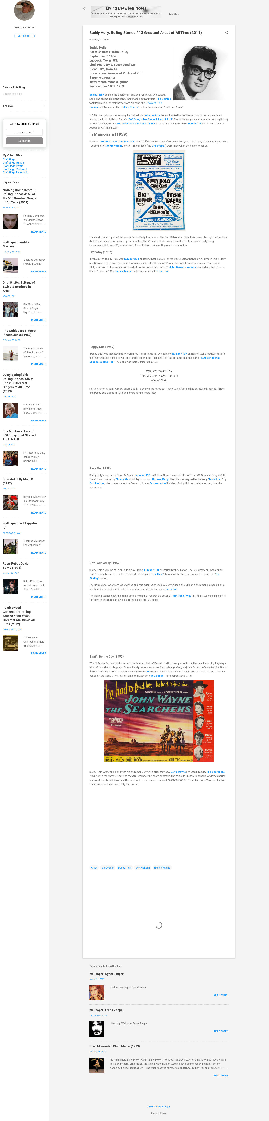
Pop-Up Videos (183, 28)
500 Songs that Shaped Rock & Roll (150, 134)
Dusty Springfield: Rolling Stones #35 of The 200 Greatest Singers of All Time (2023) (18, 383)
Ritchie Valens (162, 882)
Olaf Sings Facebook (15, 172)
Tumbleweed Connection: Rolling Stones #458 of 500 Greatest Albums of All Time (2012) (19, 616)
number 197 (179, 368)
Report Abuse (159, 1113)
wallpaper (159, 28)
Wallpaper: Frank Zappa (106, 1025)
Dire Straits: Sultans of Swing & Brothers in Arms (19, 287)
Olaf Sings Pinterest (15, 169)
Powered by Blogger (159, 1106)
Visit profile (24, 36)
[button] (226, 47)
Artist (115, 28)
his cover (162, 286)
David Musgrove (24, 27)
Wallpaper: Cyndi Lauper (106, 988)
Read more (220, 1009)
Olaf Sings (9, 159)
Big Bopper (108, 882)
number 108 (151, 584)
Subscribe (24, 140)
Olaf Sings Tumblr (13, 162)
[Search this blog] (24, 94)
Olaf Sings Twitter (13, 166)
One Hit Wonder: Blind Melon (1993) (114, 1061)
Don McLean (143, 882)
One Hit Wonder (210, 28)
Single (130, 28)
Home (100, 28)
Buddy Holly (96, 109)
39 (148, 686)
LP (143, 28)
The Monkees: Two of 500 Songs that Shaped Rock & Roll (19, 435)
